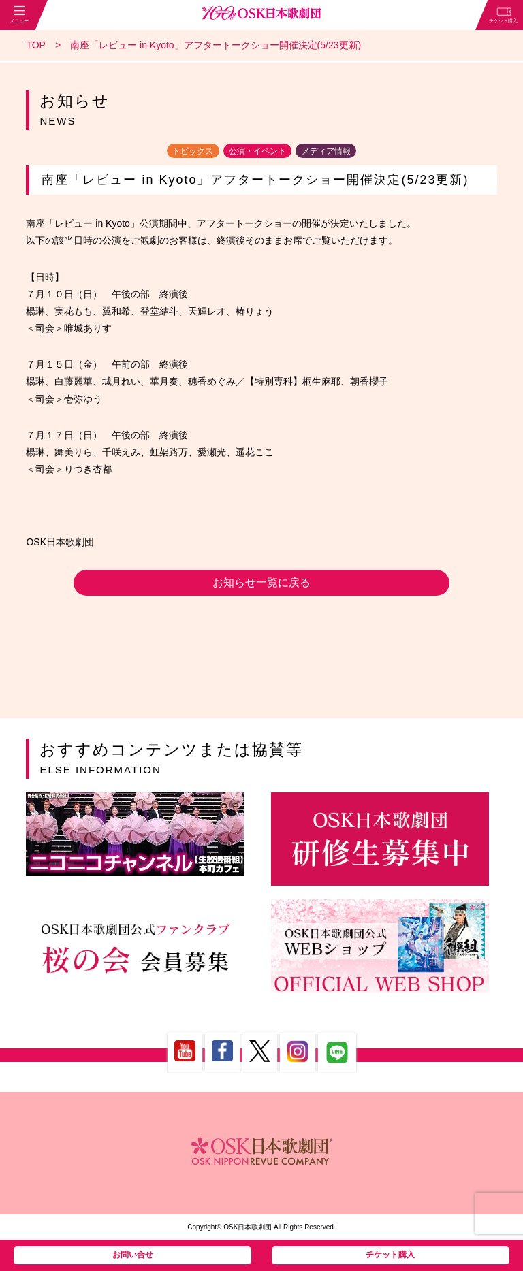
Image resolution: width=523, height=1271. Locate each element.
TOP (36, 44)
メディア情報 (326, 150)
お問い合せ (132, 1254)
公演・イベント (257, 150)
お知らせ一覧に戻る (261, 582)
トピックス (192, 150)
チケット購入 (390, 1254)
